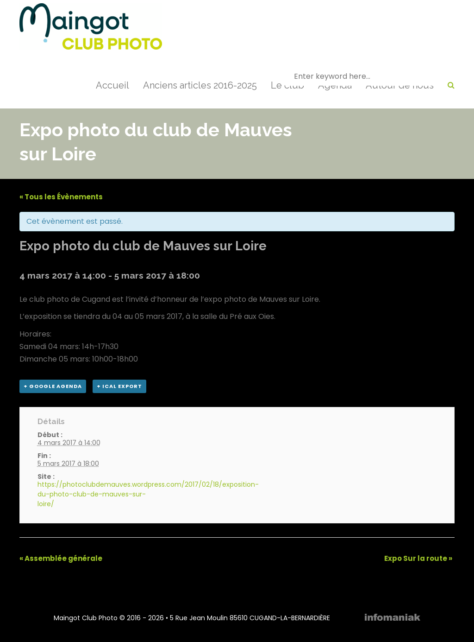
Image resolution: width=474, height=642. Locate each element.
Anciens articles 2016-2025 (200, 85)
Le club (287, 85)
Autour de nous (400, 85)
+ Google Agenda (53, 386)
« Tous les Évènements (61, 197)
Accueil (112, 85)
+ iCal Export (119, 386)
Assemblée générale (60, 558)
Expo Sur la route (418, 558)
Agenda (335, 85)
